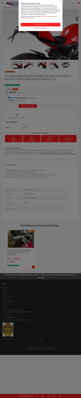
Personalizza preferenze (40, 28)
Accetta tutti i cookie (40, 24)
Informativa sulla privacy (27, 18)
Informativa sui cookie (45, 16)
